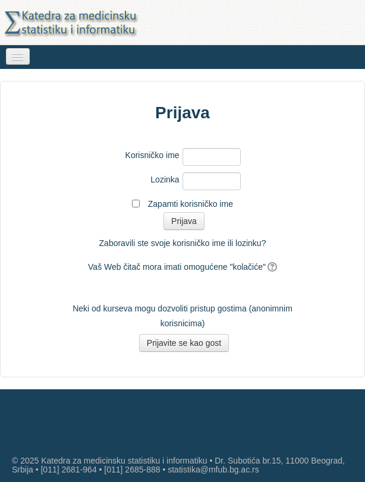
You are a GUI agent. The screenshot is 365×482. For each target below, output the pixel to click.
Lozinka (164, 179)
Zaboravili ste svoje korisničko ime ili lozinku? (182, 243)
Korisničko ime (152, 155)
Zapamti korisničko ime (190, 204)
